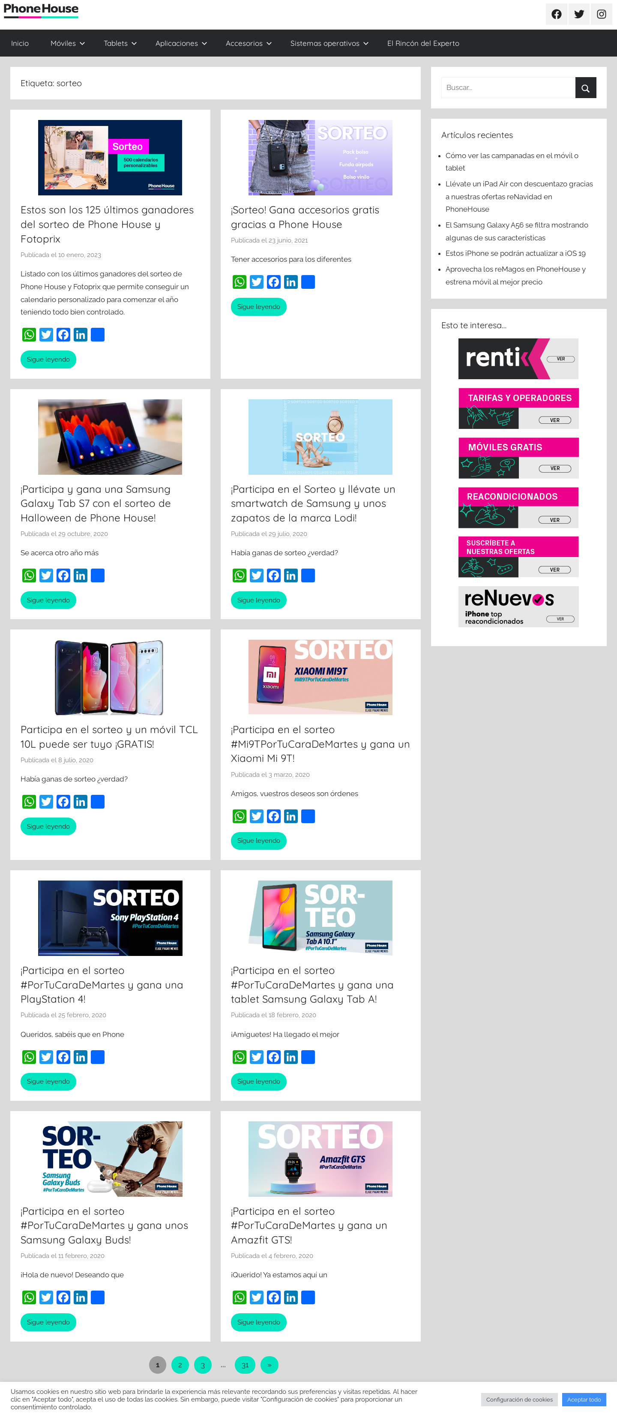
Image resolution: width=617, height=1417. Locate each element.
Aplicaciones (181, 43)
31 (245, 1364)
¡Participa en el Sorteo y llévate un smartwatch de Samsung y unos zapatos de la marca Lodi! (313, 503)
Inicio (20, 43)
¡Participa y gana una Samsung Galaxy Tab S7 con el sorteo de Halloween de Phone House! (96, 503)
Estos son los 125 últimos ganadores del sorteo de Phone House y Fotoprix (107, 224)
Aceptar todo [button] (584, 1399)
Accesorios (249, 43)
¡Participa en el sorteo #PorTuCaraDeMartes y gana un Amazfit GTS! (309, 1225)
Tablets (120, 43)
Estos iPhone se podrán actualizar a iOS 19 (516, 253)
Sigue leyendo (48, 359)
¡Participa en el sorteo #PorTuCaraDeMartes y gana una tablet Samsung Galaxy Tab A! (312, 984)
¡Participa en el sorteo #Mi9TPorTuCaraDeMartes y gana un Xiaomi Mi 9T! (320, 743)
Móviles (68, 43)
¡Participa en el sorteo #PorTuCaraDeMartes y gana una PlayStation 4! (102, 984)
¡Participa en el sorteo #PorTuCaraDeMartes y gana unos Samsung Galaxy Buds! (104, 1225)
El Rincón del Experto (423, 43)
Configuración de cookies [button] (519, 1399)
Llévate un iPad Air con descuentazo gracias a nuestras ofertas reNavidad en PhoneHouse (519, 197)
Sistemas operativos (330, 43)
